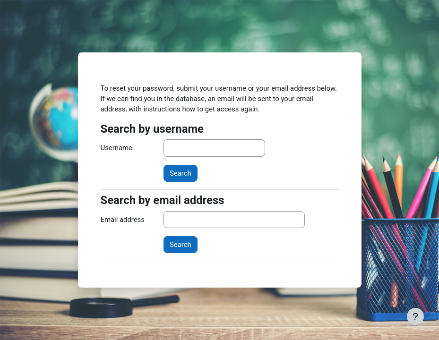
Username (116, 148)
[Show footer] (415, 316)
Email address (123, 219)
